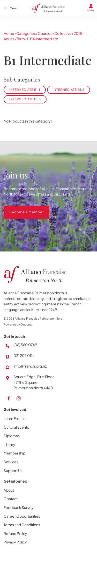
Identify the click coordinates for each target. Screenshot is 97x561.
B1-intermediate (44, 38)
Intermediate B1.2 (68, 90)
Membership (14, 453)
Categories (26, 33)
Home (9, 33)
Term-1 (22, 38)
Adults (9, 38)
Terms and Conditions (22, 524)
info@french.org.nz (30, 366)
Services (11, 461)
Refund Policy (15, 533)
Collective (63, 33)
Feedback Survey (19, 507)
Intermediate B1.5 (25, 99)
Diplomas (12, 435)
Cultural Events (16, 427)
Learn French (15, 418)
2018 (78, 33)
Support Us (13, 470)
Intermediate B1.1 (24, 90)
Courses (45, 33)
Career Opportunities (22, 516)
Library (9, 444)
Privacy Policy (15, 542)
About (9, 490)
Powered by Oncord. (18, 324)
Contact (11, 498)
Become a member (21, 208)
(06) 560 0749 (25, 344)
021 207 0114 (24, 355)
